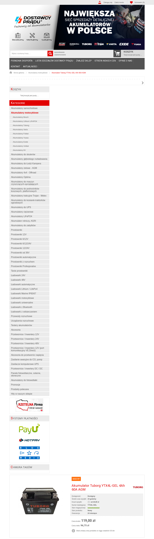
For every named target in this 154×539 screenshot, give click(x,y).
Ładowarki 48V (18, 280)
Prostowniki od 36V (20, 252)
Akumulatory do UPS (21, 207)
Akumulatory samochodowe (24, 108)
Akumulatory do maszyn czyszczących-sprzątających (24, 182)
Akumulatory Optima (20, 177)
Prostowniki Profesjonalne (23, 266)
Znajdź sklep (84, 61)
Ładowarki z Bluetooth (21, 307)
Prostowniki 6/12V (19, 239)
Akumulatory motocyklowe (24, 113)
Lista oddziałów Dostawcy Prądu (54, 61)
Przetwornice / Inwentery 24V (25, 339)
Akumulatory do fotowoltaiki (24, 380)
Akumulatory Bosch (21, 117)
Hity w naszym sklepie (21, 394)
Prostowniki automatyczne (23, 257)
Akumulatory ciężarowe (22, 212)
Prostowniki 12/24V (20, 248)
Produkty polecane (20, 389)
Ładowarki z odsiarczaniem (24, 311)
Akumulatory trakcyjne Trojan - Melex (29, 196)
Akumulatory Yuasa (20, 138)
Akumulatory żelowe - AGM (24, 168)
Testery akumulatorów (21, 325)
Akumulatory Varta (20, 129)
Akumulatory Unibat (21, 146)
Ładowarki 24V (18, 275)
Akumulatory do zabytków (23, 225)
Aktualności (30, 66)
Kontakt (15, 66)
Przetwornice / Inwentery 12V (25, 334)
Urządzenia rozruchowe (22, 321)
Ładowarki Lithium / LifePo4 (24, 289)
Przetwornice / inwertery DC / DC (27, 368)
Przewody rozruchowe (21, 316)
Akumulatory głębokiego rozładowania (29, 159)
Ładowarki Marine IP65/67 (23, 293)
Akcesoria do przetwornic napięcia (27, 355)
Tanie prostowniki (19, 271)
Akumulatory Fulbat (21, 134)
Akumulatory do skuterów (23, 154)
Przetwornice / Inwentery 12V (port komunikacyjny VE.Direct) (27, 349)
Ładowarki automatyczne (23, 284)
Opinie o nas (125, 61)
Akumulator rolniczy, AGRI (23, 221)
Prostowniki (16, 230)
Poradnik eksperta (21, 61)
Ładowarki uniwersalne (22, 302)
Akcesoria (15, 330)
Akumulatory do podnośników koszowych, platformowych (25, 190)
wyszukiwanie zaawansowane (60, 53)
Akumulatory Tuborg (21, 125)
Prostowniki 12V (18, 234)
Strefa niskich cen (105, 61)
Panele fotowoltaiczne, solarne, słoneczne (26, 374)
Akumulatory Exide (20, 142)
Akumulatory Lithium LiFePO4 (25, 121)
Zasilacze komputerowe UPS (25, 364)
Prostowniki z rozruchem (22, 262)
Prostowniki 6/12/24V (21, 243)
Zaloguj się (107, 2)
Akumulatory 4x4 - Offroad (23, 172)
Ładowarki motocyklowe (22, 298)
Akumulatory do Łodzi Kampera (26, 163)
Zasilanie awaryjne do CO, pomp (26, 359)
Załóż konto (119, 2)
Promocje (15, 385)
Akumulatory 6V (19, 150)
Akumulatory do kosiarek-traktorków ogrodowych (28, 201)
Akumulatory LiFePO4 (21, 216)
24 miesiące (92, 513)
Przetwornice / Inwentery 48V (25, 343)
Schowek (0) (140, 2)
